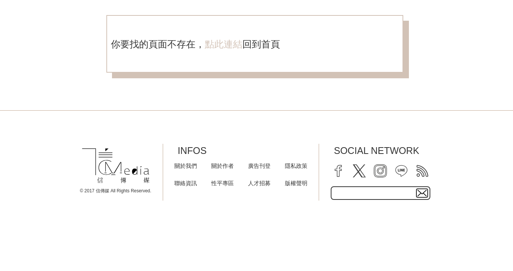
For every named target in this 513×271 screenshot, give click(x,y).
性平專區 (222, 183)
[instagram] (380, 170)
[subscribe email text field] (380, 193)
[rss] (422, 170)
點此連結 (223, 44)
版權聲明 (296, 183)
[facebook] (338, 170)
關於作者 (222, 166)
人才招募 (259, 183)
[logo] (116, 166)
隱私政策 (296, 166)
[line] (401, 170)
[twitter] (359, 170)
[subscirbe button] (422, 193)
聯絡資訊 (185, 183)
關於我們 (185, 166)
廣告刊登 (259, 166)
